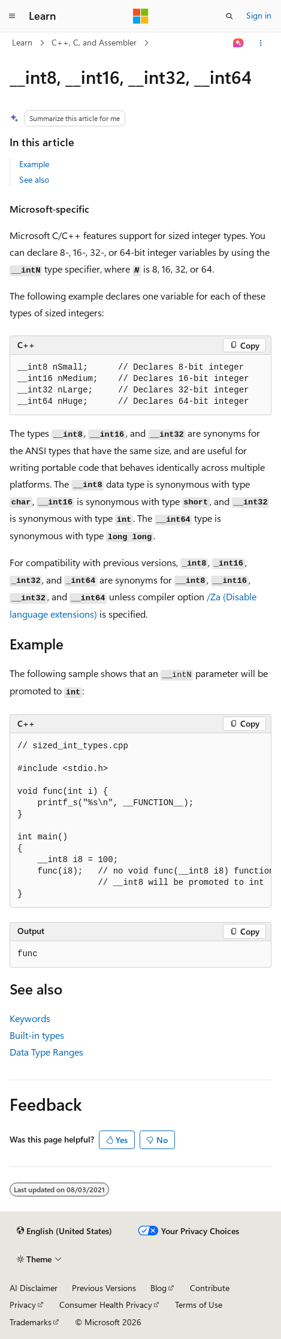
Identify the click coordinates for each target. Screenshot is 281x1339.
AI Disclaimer (34, 1287)
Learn (22, 42)
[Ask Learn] (238, 43)
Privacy (23, 1304)
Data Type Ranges (46, 1051)
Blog (158, 1287)
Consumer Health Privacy (105, 1304)
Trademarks (31, 1322)
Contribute (209, 1287)
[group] (140, 820)
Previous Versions (104, 1287)
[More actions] (260, 43)
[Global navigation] (12, 16)
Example (34, 164)
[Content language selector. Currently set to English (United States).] (64, 1231)
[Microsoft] (141, 16)
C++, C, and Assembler (94, 42)
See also (34, 179)
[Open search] (229, 16)
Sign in (258, 15)
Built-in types (37, 1035)
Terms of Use (198, 1304)
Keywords (30, 1018)
